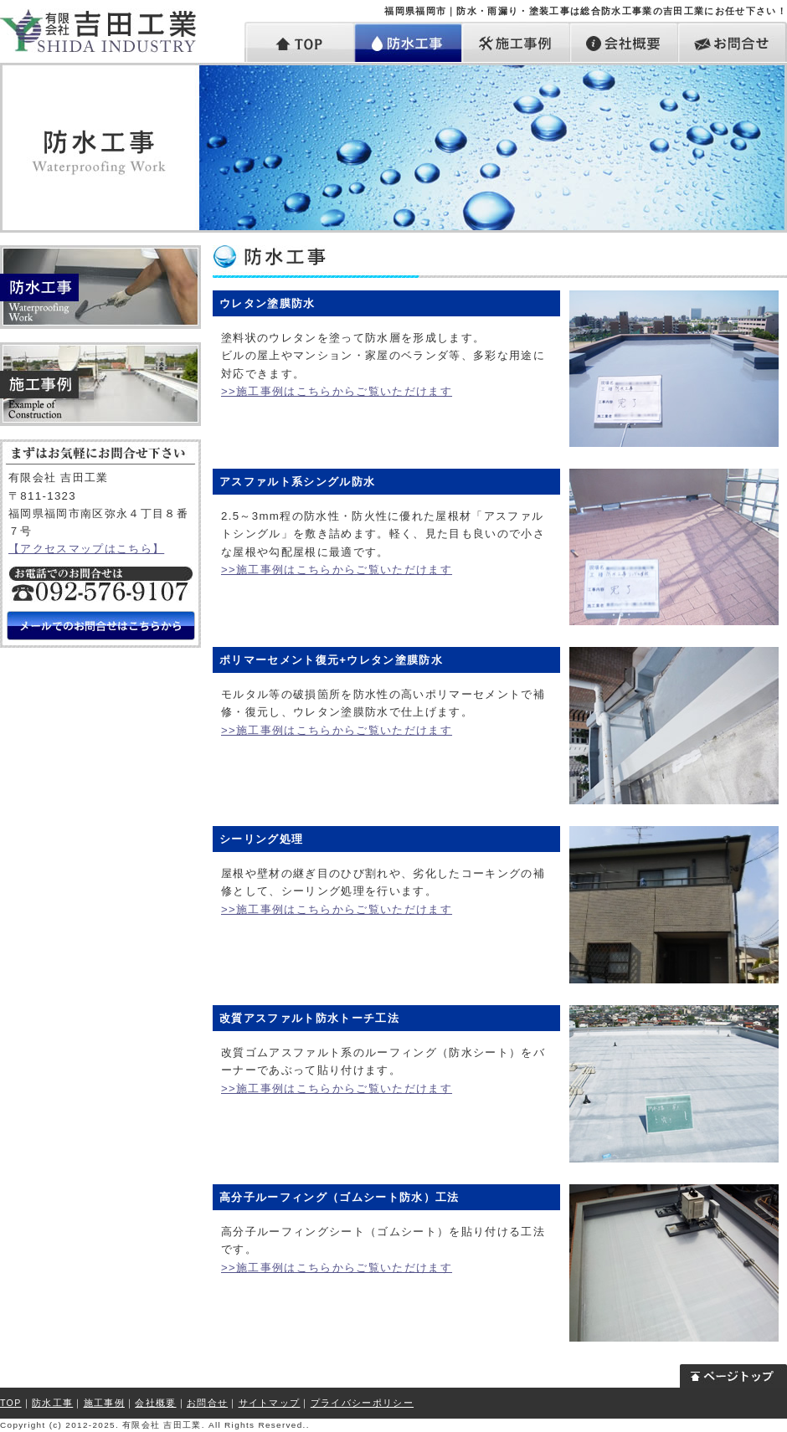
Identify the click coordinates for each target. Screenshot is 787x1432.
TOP (11, 1403)
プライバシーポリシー (362, 1403)
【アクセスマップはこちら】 (86, 548)
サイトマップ (270, 1403)
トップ (299, 42)
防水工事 (408, 42)
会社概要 (624, 42)
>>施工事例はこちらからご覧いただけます (336, 391)
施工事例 (516, 42)
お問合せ (732, 42)
